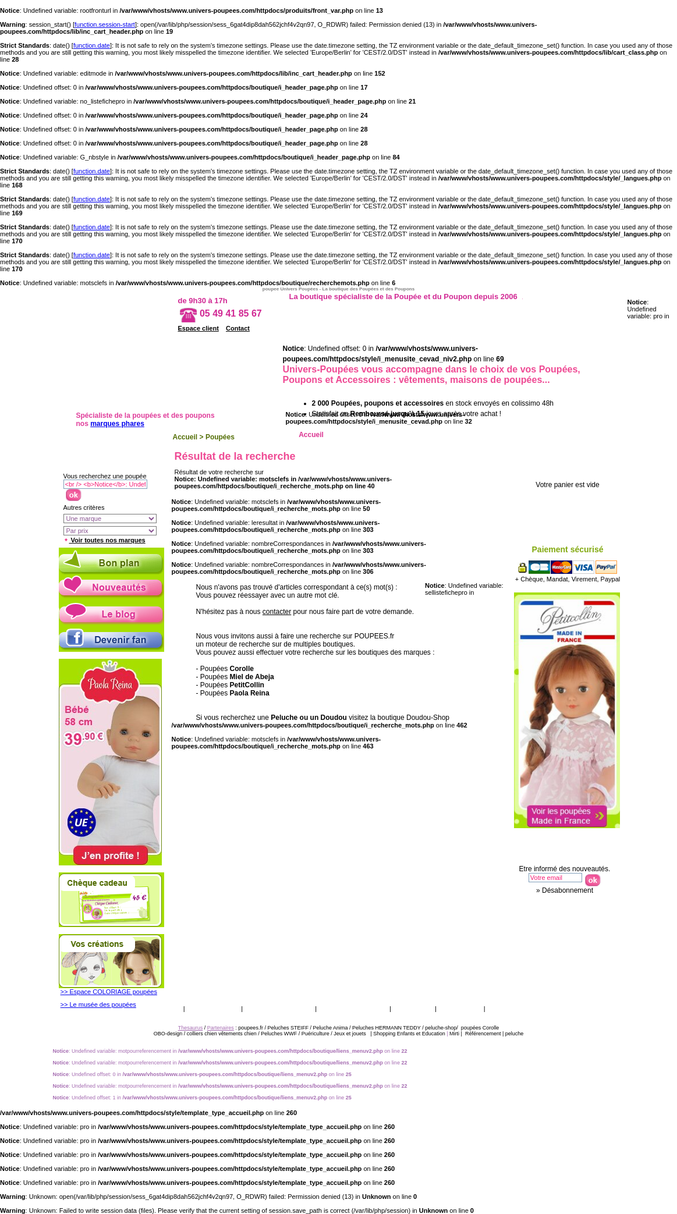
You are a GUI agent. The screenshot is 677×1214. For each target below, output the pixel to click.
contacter (277, 612)
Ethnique (468, 435)
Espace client (198, 328)
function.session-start (105, 24)
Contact (238, 328)
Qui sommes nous (353, 1008)
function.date (91, 45)
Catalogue (413, 1008)
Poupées (220, 437)
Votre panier (571, 465)
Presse (501, 1008)
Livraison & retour (278, 1008)
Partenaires (220, 1028)
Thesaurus (459, 1008)
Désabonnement (567, 890)
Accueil (185, 437)
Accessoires (573, 435)
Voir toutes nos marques (104, 540)
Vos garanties (213, 1008)
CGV (172, 1008)
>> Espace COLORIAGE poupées (109, 991)
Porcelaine (520, 435)
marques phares (117, 424)
